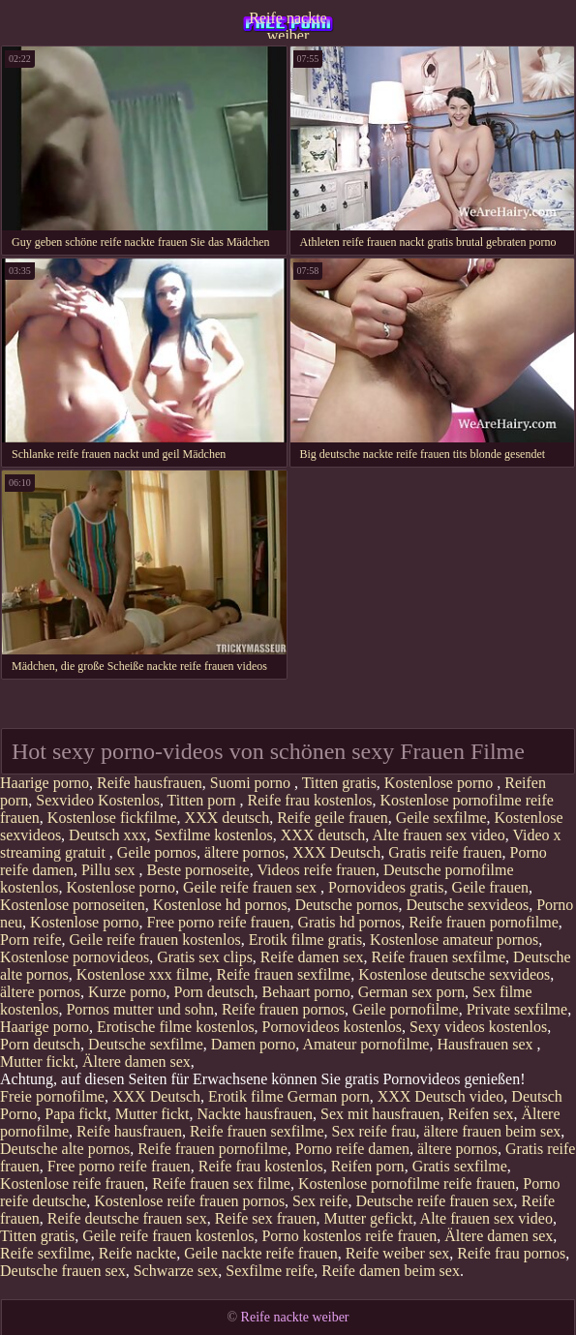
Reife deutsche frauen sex (127, 1218)
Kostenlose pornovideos (74, 957)
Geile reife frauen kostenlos (155, 939)
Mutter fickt (37, 1061)
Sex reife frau (374, 1131)
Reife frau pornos (511, 1253)
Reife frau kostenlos (310, 800)
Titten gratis (339, 782)
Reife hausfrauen (149, 782)
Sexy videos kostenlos (478, 1026)
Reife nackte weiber (287, 24)
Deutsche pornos (346, 904)
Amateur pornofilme (365, 1044)
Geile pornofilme (405, 1009)
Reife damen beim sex (390, 1270)
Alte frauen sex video (438, 835)
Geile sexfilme (441, 817)
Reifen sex (481, 1114)
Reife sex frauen (266, 1218)
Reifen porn (368, 1166)
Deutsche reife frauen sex (434, 1201)
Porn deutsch (214, 992)
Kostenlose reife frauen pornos (189, 1201)
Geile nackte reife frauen (261, 1253)
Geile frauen (491, 887)
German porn (329, 1096)
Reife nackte (137, 1253)
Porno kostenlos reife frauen (349, 1236)
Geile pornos (157, 852)
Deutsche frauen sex (63, 1270)
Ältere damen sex (136, 1061)
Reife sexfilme (45, 1253)
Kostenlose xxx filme (142, 974)
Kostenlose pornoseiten (72, 904)
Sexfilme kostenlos (214, 835)
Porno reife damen (352, 1148)
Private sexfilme (517, 1009)
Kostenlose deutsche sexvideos (454, 974)
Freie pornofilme (52, 1096)
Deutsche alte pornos (65, 1148)
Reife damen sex (312, 957)
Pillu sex (110, 870)
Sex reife (320, 1201)
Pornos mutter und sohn (139, 1009)
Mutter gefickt (368, 1218)
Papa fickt (75, 1114)
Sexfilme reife (270, 1270)
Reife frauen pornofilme (484, 922)
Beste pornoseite (198, 870)
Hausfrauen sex (486, 1044)
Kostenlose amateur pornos (454, 939)
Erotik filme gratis (305, 939)
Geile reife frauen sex (251, 887)
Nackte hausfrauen (255, 1114)
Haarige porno (44, 782)
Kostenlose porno (440, 782)
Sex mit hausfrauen (380, 1114)
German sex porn (411, 992)
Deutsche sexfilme (145, 1044)
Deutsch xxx (107, 835)
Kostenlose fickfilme (112, 817)
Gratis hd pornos (349, 922)
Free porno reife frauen (218, 922)
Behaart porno (306, 992)
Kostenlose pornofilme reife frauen (406, 1183)
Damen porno (253, 1044)
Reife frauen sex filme (221, 1183)
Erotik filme (246, 1096)
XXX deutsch (227, 817)
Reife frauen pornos (283, 1009)
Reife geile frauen (332, 817)
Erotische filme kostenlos (176, 1026)
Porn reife (31, 939)
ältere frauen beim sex (492, 1131)
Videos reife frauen (316, 870)
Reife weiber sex (398, 1253)
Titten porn (203, 800)
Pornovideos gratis (386, 887)
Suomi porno (252, 782)
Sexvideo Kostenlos (98, 800)
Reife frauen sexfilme (438, 957)
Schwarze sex (176, 1270)
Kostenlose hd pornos (220, 904)
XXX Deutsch (336, 852)
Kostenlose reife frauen (72, 1183)
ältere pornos (244, 852)
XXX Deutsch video (441, 1096)
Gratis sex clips (205, 957)
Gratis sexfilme (459, 1166)
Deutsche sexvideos (468, 904)
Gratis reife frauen (444, 852)
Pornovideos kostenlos (332, 1026)
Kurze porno (127, 992)
